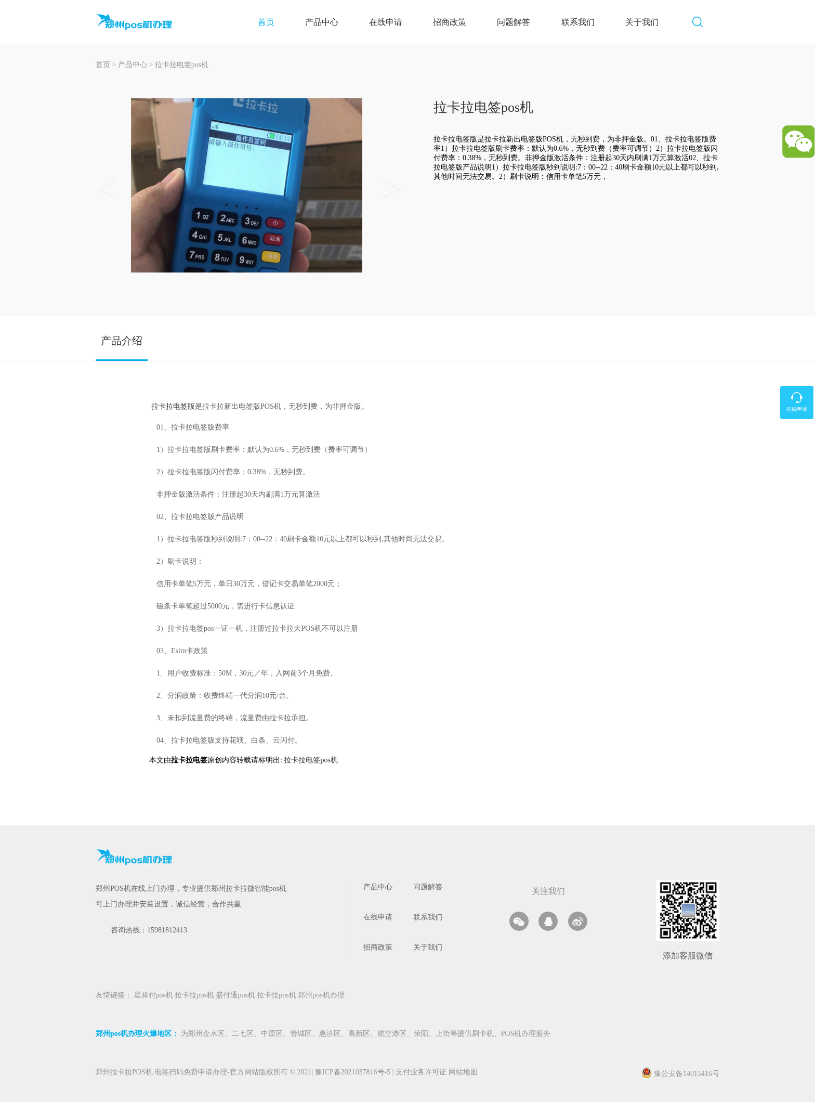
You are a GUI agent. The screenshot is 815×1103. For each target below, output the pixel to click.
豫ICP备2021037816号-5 (353, 1074)
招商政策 (455, 22)
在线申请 (392, 22)
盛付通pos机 (236, 997)
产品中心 (328, 22)
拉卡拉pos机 (195, 997)
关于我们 (648, 22)
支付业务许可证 (419, 1074)
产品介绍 (121, 342)
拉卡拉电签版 (173, 407)
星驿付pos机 (154, 997)
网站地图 (463, 1074)
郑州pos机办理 (321, 997)
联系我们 (584, 22)
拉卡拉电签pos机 (181, 66)
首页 (272, 22)
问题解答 (520, 22)
